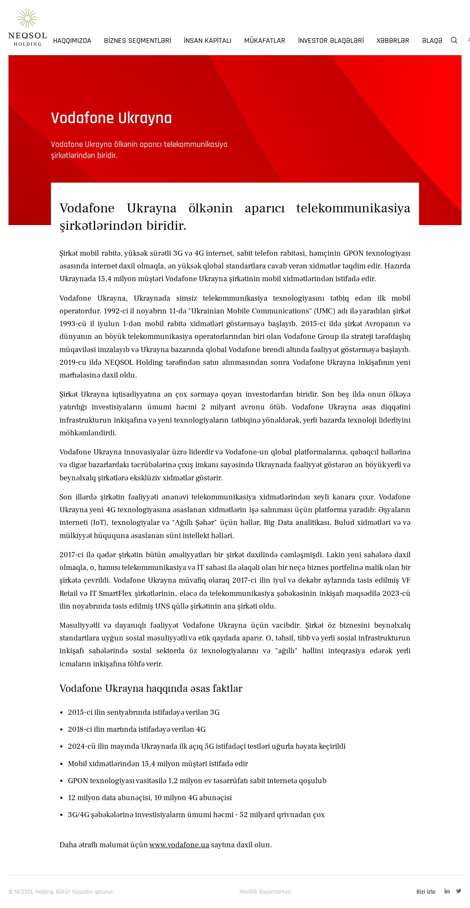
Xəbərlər (393, 41)
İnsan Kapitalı (207, 41)
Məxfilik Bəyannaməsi (265, 892)
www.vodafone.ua (179, 845)
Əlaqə (432, 41)
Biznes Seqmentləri (137, 41)
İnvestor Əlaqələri (331, 41)
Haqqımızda (72, 41)
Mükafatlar (264, 41)
